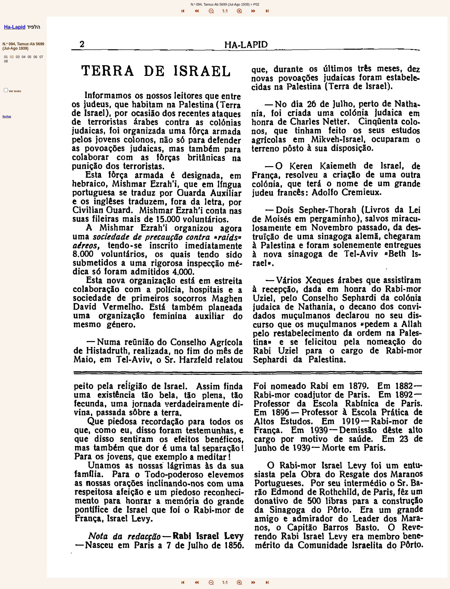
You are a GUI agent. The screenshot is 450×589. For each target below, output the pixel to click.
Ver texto (12, 91)
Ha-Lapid (14, 27)
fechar (6, 116)
